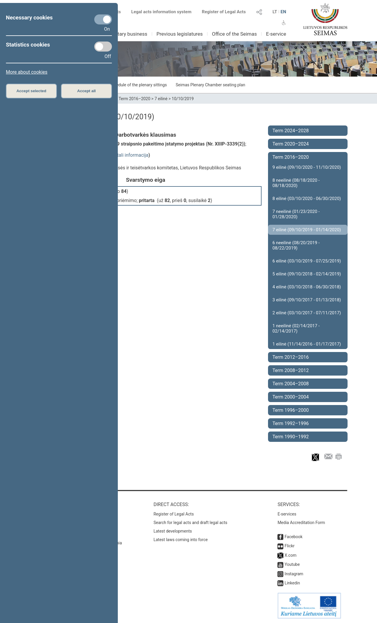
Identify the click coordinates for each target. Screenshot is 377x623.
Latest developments (172, 531)
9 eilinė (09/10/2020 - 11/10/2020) (306, 167)
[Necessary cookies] (103, 19)
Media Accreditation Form (301, 522)
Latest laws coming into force (180, 539)
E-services (286, 514)
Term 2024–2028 (290, 130)
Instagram (294, 573)
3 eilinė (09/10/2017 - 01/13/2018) (306, 300)
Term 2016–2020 (135, 98)
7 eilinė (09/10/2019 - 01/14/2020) (306, 229)
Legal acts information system (161, 11)
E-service (276, 34)
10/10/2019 (183, 98)
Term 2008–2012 (290, 370)
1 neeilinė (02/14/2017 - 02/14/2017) (296, 328)
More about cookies (26, 72)
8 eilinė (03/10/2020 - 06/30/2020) (306, 198)
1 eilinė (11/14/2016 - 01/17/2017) (306, 344)
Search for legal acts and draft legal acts (190, 522)
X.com (290, 555)
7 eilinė (161, 98)
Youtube (292, 564)
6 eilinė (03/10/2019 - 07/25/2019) (306, 261)
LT (274, 11)
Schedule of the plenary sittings (138, 84)
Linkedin (292, 583)
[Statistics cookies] (103, 47)
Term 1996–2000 (290, 410)
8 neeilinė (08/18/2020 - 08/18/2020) (296, 183)
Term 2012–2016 (290, 357)
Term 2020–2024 (290, 144)
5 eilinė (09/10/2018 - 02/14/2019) (306, 274)
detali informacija (130, 155)
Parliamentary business (121, 34)
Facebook (293, 536)
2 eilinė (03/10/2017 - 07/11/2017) (306, 312)
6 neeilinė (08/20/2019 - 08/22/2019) (296, 245)
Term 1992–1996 (290, 423)
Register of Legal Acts (224, 11)
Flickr (290, 545)
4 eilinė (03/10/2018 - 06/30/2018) (306, 287)
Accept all (86, 91)
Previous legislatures (179, 34)
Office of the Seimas (234, 34)
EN (283, 11)
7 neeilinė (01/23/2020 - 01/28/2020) (296, 214)
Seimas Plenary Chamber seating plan (210, 84)
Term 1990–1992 (290, 436)
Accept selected (31, 91)
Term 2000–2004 (290, 397)
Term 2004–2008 (290, 383)
